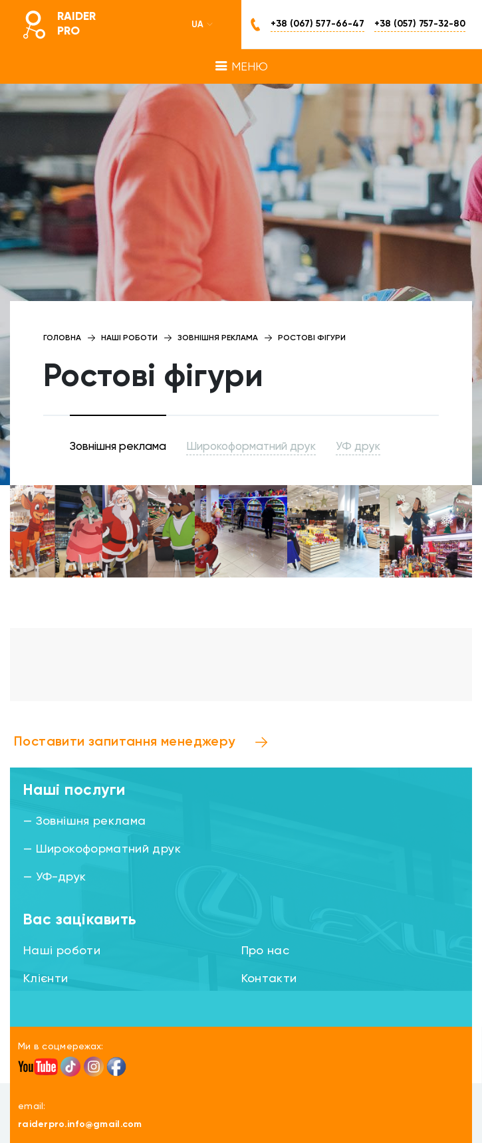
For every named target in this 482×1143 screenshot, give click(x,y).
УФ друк (358, 447)
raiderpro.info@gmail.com (80, 1124)
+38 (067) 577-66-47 (317, 24)
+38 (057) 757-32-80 (419, 24)
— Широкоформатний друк (102, 849)
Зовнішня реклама (118, 447)
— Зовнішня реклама (84, 821)
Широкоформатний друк (251, 447)
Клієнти (45, 979)
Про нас (265, 951)
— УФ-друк (54, 877)
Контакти (269, 979)
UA (202, 24)
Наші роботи (61, 951)
